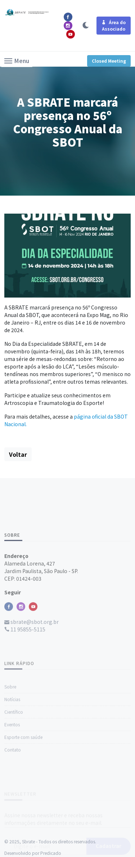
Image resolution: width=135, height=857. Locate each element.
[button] (17, 60)
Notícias (12, 721)
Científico (13, 733)
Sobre (10, 708)
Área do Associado (114, 25)
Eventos (12, 746)
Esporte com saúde (23, 758)
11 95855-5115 (24, 647)
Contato (12, 771)
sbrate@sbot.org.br (31, 639)
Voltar (18, 454)
